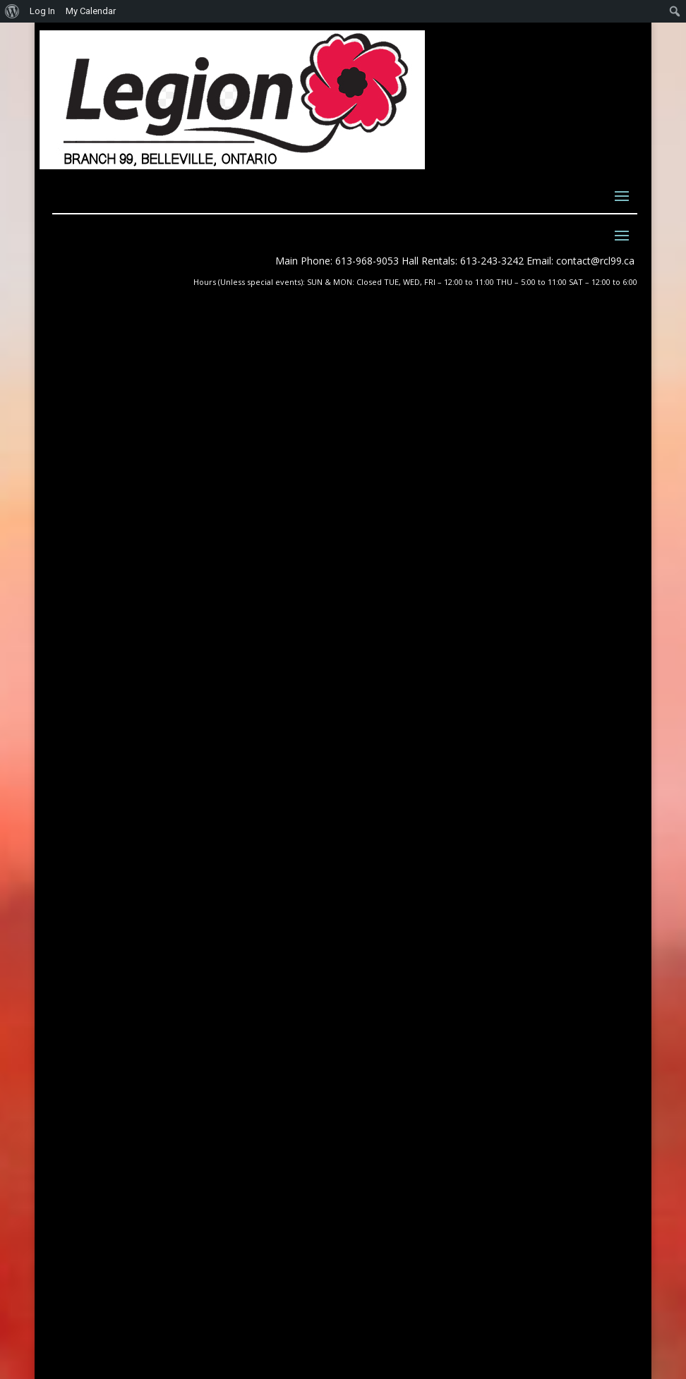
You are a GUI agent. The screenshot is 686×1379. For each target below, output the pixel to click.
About (384, 718)
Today (557, 466)
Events (386, 735)
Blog (381, 751)
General (126, 534)
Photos (388, 702)
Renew (385, 783)
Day (179, 466)
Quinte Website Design (152, 1300)
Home (384, 670)
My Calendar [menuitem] (91, 11)
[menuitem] (12, 11)
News (382, 686)
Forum (386, 816)
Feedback (395, 799)
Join (380, 767)
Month (94, 466)
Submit (576, 1169)
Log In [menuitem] (42, 11)
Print (58, 570)
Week (140, 466)
